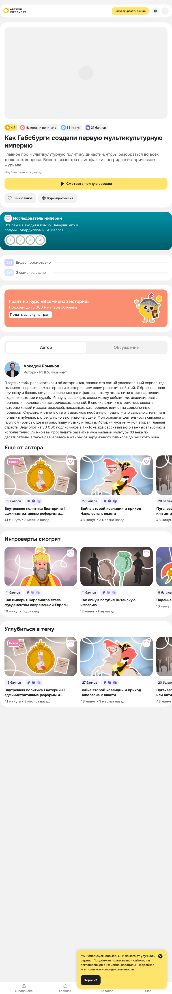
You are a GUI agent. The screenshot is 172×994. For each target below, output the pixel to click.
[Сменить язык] (155, 11)
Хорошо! (90, 980)
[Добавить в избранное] (8, 218)
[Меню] (165, 11)
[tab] (46, 347)
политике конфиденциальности (110, 969)
